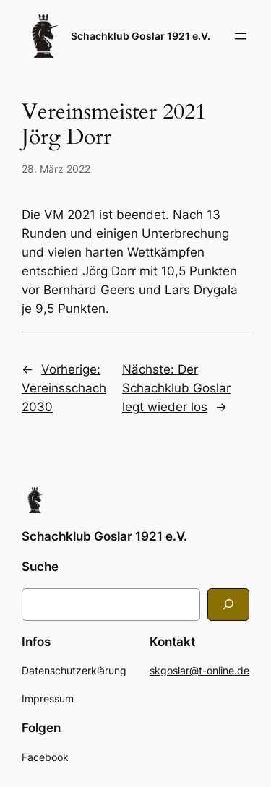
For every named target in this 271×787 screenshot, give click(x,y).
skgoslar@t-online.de (199, 670)
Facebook (45, 757)
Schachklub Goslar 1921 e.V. (140, 36)
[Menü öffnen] (240, 36)
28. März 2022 (56, 169)
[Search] (228, 604)
